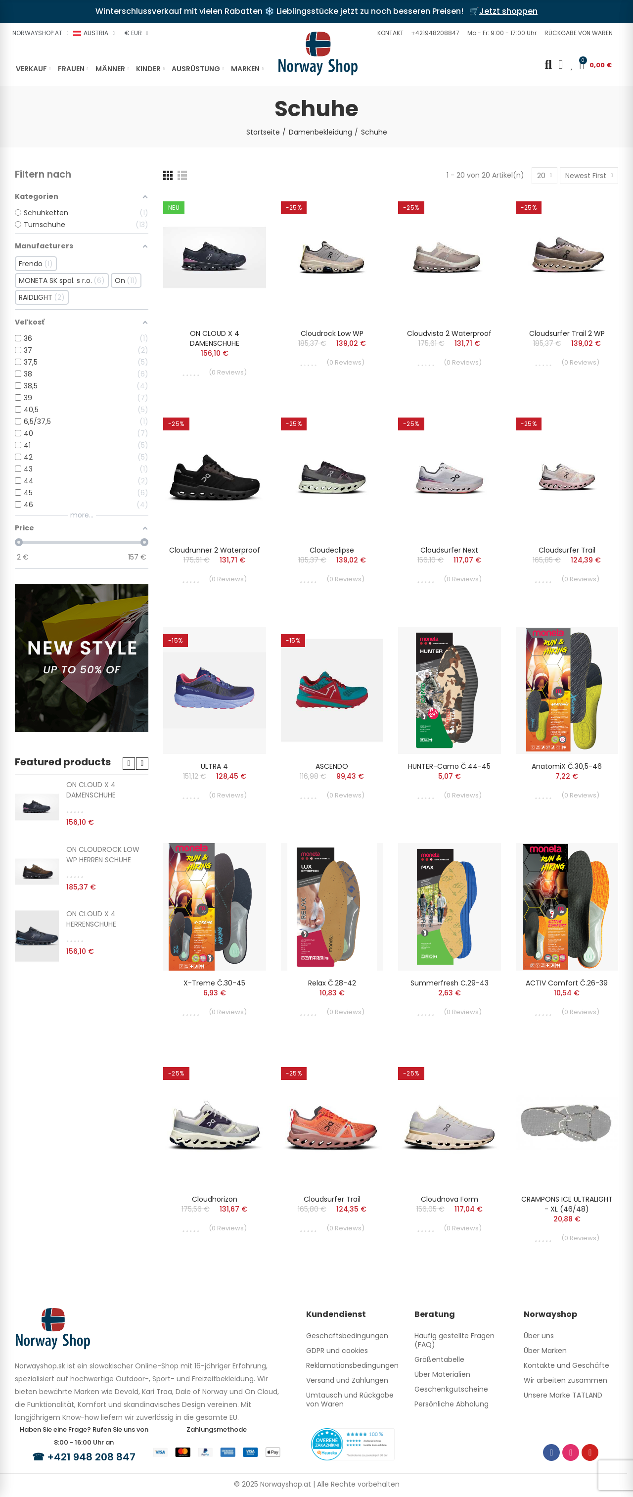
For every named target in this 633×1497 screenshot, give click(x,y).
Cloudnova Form (449, 1199)
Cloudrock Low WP (332, 333)
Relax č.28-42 (332, 983)
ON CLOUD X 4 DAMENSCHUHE (214, 338)
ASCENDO (332, 766)
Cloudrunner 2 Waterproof (214, 550)
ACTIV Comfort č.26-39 (567, 983)
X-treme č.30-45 (214, 983)
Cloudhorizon (214, 1199)
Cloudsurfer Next (449, 550)
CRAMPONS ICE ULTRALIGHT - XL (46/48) (567, 1204)
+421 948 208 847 (91, 1457)
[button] (389, 33)
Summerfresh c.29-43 (449, 983)
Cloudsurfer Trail (567, 550)
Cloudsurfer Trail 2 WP (567, 333)
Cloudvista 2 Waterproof (449, 333)
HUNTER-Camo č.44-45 (449, 766)
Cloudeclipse (332, 550)
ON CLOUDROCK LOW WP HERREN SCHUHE (102, 854)
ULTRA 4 (214, 766)
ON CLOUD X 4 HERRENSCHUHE (91, 919)
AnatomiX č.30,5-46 (567, 766)
